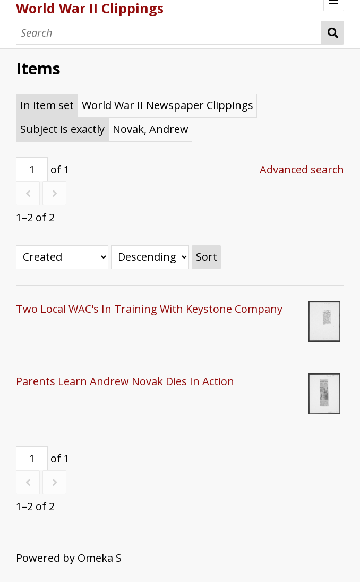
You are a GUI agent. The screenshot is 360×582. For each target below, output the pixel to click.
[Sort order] (150, 257)
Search (332, 33)
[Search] (168, 33)
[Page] (32, 169)
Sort (206, 257)
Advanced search (302, 169)
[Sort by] (62, 257)
